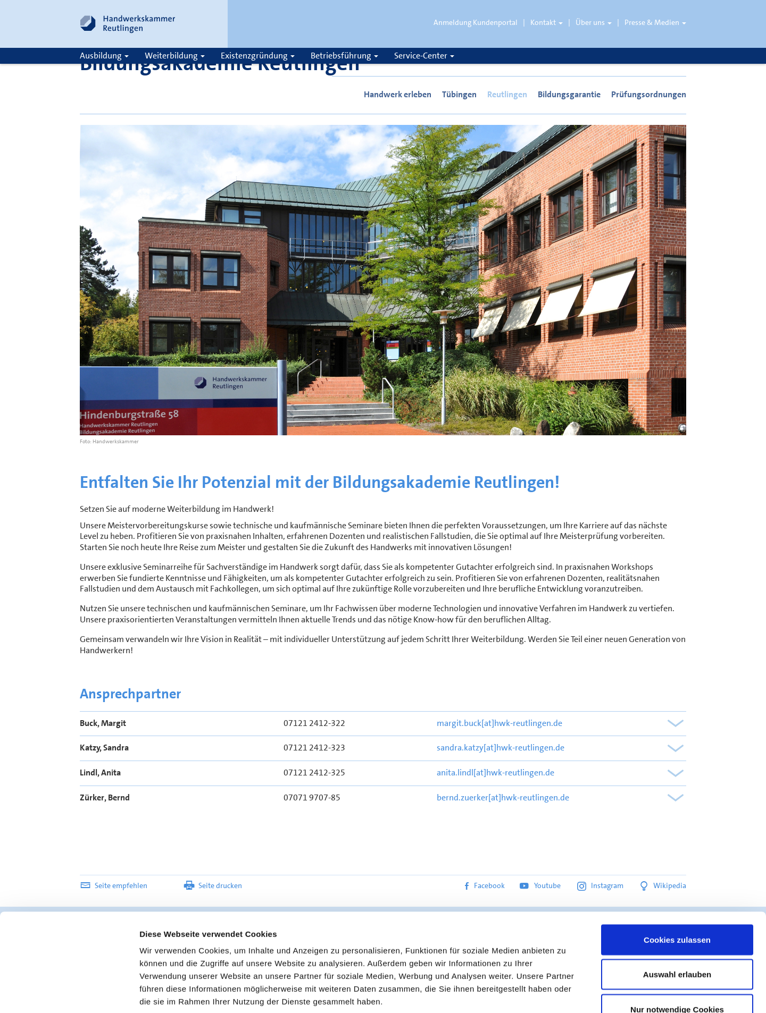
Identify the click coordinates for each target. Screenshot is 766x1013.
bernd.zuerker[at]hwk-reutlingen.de (503, 797)
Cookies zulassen (677, 860)
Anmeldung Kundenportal (476, 22)
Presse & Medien (655, 22)
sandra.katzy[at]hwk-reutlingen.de (500, 747)
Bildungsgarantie (569, 94)
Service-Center (424, 55)
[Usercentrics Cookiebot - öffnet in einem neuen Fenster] (68, 992)
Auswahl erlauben (677, 895)
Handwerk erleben (397, 94)
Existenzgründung (258, 55)
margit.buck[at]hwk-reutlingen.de (499, 723)
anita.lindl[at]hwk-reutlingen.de (495, 772)
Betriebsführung (344, 55)
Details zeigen (566, 992)
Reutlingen (507, 94)
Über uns (594, 22)
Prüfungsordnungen (648, 94)
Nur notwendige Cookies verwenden (677, 937)
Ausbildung (104, 55)
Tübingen (459, 94)
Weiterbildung (175, 55)
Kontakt (546, 22)
